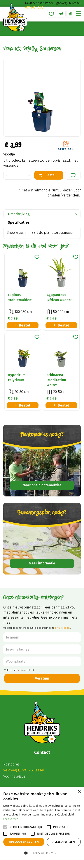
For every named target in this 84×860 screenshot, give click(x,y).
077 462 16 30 (34, 7)
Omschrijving (19, 214)
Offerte (70, 14)
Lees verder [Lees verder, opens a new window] (10, 819)
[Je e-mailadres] (42, 649)
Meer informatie (42, 563)
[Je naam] (42, 637)
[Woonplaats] (42, 661)
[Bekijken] (61, 14)
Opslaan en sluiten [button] (24, 842)
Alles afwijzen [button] (63, 842)
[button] (42, 853)
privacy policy (62, 627)
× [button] (79, 791)
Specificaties (19, 222)
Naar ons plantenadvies (42, 485)
